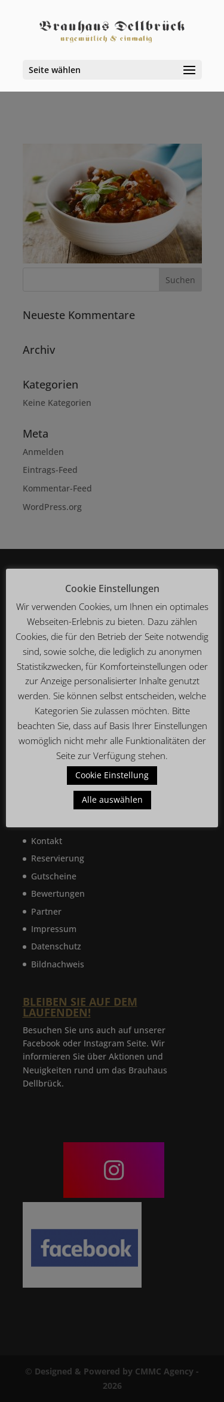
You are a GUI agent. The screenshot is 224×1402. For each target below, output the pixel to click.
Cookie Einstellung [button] (112, 775)
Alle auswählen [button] (112, 799)
